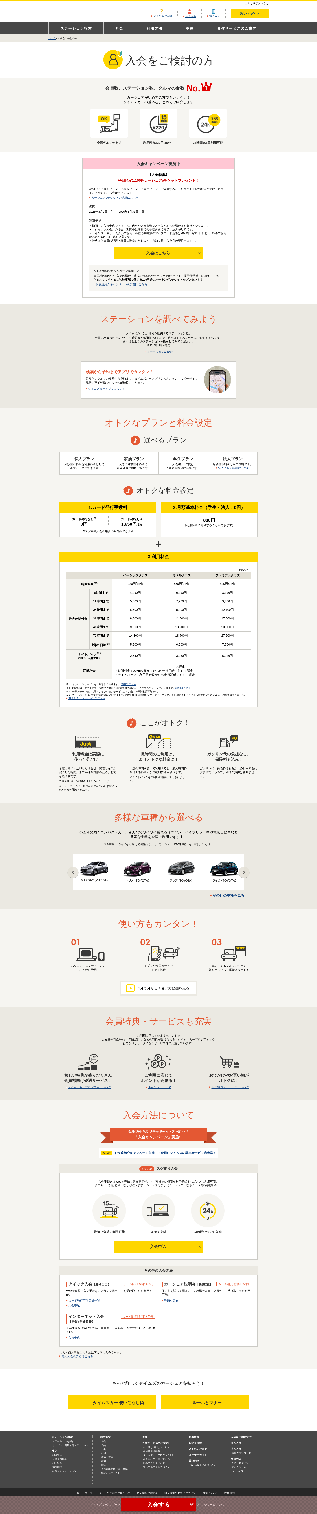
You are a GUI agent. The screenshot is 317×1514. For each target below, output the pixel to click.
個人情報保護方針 (147, 1493)
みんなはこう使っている (156, 1459)
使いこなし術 (239, 1467)
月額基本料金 (59, 1459)
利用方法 (154, 28)
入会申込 (158, 1246)
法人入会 (214, 16)
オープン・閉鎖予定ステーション (70, 1445)
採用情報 (229, 1493)
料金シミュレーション (64, 1471)
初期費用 (57, 1455)
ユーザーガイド (198, 1454)
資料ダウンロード (241, 1453)
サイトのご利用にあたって (115, 1493)
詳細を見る (171, 1300)
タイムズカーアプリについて (106, 388)
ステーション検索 (76, 28)
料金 (119, 28)
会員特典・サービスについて (230, 1087)
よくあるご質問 (162, 16)
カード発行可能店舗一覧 (84, 1300)
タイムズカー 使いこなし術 (113, 1402)
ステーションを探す (160, 352)
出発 (103, 1449)
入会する (170, 1504)
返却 (103, 1461)
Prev (73, 872)
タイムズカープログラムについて (89, 1087)
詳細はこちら (128, 684)
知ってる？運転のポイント (157, 1467)
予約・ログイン (252, 13)
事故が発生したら (110, 1473)
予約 (103, 1445)
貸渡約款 (194, 1460)
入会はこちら (158, 253)
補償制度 (57, 1467)
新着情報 (194, 1437)
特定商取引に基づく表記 (203, 1465)
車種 (190, 28)
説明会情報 (195, 1443)
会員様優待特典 (151, 1451)
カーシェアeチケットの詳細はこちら (115, 197)
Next (244, 872)
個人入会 (190, 16)
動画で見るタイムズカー (156, 1463)
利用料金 (57, 1463)
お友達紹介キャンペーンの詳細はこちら (121, 284)
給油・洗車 (107, 1457)
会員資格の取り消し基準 (114, 1469)
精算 (103, 1465)
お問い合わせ (210, 1493)
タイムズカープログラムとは (159, 1455)
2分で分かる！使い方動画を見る (157, 988)
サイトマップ (85, 1493)
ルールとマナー (214, 1402)
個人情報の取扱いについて (180, 1493)
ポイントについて (159, 1087)
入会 (103, 1441)
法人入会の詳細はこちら (234, 468)
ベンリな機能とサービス (156, 1447)
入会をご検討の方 (241, 1437)
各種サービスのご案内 (237, 28)
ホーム (52, 38)
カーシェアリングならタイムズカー (80, 12)
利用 (103, 1453)
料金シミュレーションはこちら (86, 698)
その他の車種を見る (228, 895)
